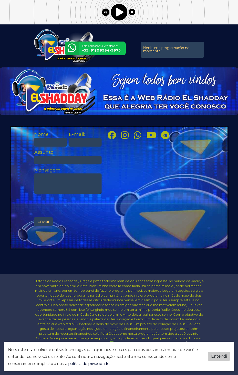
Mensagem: (48, 170)
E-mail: (77, 134)
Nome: (42, 134)
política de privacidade (89, 363)
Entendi (219, 356)
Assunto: (44, 152)
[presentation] (71, 205)
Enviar (43, 221)
